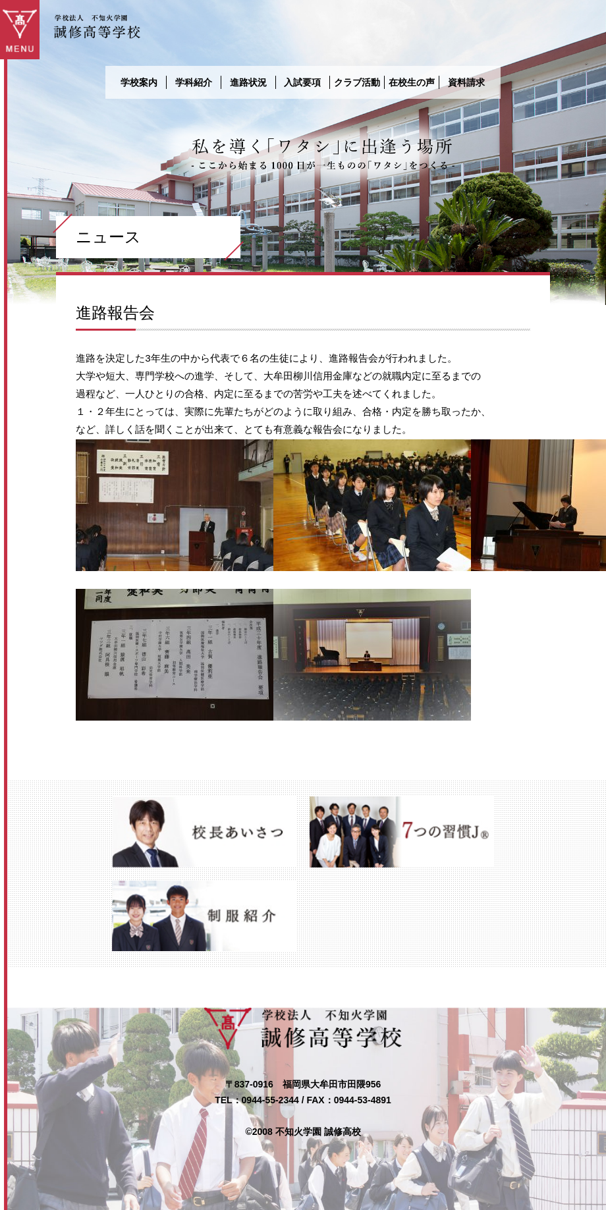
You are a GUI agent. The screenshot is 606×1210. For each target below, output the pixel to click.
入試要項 (302, 82)
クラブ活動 (357, 82)
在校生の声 (412, 82)
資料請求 (466, 82)
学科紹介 (193, 82)
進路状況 (248, 82)
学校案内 (139, 82)
